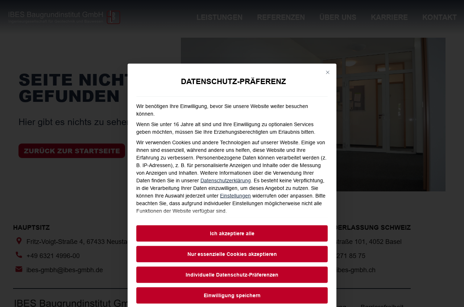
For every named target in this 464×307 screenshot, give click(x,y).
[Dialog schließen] (328, 121)
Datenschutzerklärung (225, 229)
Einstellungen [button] (235, 244)
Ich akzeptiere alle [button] (232, 282)
